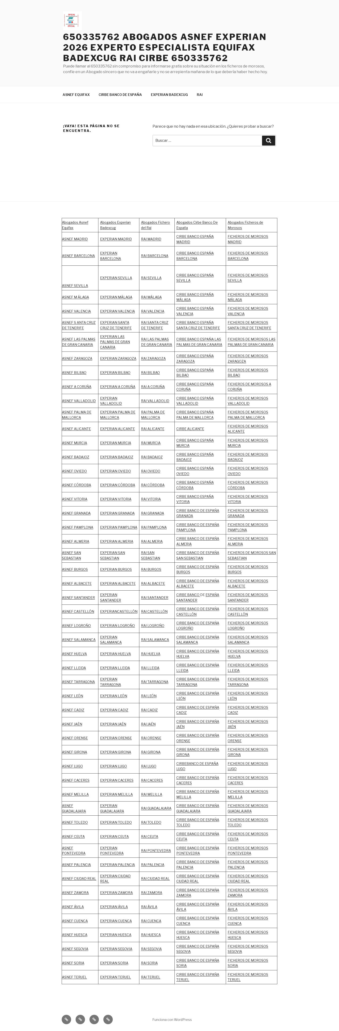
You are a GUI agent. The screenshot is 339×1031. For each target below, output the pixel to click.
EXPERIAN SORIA (114, 963)
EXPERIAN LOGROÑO (117, 626)
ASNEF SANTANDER (78, 598)
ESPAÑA (212, 721)
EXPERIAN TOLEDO (116, 822)
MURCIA (124, 443)
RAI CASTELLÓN (154, 611)
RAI (200, 95)
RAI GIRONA (151, 752)
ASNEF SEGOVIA (75, 949)
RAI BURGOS (151, 569)
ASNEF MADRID (75, 239)
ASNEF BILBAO (74, 373)
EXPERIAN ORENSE (116, 738)
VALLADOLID (111, 403)
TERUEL (182, 980)
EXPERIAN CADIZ (114, 710)
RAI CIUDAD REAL (155, 879)
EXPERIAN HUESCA (115, 935)
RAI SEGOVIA (151, 949)
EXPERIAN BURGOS (116, 569)
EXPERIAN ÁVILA (114, 907)
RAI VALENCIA (152, 311)
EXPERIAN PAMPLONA (118, 527)
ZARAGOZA (156, 358)
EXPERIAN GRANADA (117, 513)
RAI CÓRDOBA (153, 485)
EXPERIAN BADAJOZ (116, 457)
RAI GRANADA (152, 513)
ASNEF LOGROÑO (76, 626)
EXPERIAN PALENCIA (117, 865)
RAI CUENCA (151, 921)
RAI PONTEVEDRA (156, 851)
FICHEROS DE (239, 496)
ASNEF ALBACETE (77, 583)
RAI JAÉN (148, 724)
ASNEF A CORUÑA (76, 387)
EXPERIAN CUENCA (116, 921)
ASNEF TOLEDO (75, 822)
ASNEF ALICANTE (76, 429)
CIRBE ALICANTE (190, 429)
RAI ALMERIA (152, 541)
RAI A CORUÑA (153, 387)
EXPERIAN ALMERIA (116, 541)
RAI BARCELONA (154, 256)
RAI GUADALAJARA (156, 808)
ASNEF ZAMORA (75, 893)
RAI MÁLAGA (151, 297)
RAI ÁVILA (149, 907)
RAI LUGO (148, 766)
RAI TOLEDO (151, 822)
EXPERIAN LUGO (113, 766)
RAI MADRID (151, 239)
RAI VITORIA (151, 499)
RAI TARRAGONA (154, 682)
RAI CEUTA (149, 836)
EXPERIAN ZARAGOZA (118, 358)
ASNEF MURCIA (74, 443)
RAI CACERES (152, 780)
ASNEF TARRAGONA (78, 682)
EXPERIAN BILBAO (115, 373)
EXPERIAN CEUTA (114, 836)
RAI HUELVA (150, 654)
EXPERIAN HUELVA (115, 654)
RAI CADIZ (149, 710)
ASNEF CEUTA (73, 836)
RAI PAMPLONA (154, 527)
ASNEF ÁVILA (73, 907)
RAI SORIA (149, 963)
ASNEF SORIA (73, 963)
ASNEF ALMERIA (75, 541)
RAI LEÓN (149, 696)
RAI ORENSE (151, 738)
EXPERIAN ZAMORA (116, 893)
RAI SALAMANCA (155, 640)
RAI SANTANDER (154, 598)
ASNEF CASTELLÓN (78, 611)
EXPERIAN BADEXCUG (169, 95)
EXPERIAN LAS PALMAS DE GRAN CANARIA (115, 342)
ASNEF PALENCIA (76, 865)
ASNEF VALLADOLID (79, 401)
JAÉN (180, 727)
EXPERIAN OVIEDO (115, 471)
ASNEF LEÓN (72, 696)
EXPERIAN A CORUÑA (117, 387)
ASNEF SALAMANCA (79, 640)
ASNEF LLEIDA (74, 668)
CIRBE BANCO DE (191, 721)
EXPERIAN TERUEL (115, 977)
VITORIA (234, 502)
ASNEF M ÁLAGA (75, 297)
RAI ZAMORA (151, 893)
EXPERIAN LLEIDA (115, 668)
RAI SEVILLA (151, 278)
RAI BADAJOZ (152, 457)
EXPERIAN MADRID (116, 239)
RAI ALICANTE (152, 429)
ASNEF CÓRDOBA (76, 485)
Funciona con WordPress (172, 1020)
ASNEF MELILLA (75, 794)
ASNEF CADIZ (73, 710)
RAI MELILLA (151, 794)
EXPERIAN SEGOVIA (116, 949)
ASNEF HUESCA (74, 935)
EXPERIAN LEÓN (113, 696)
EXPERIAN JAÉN (113, 724)
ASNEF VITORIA (74, 499)
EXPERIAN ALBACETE (118, 583)
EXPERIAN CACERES (116, 780)
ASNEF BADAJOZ (75, 457)
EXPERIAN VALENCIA (117, 311)
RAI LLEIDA (150, 668)
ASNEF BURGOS (75, 569)
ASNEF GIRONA (74, 752)
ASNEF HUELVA (74, 654)
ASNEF (68, 527)
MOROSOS (259, 496)
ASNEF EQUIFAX (76, 95)
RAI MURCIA (151, 443)
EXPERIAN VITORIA (115, 499)
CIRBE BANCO (188, 595)
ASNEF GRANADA (76, 513)
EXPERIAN (108, 398)
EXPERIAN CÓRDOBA (117, 485)
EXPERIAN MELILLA (116, 794)
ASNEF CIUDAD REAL (79, 879)
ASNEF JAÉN (72, 724)
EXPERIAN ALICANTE (117, 429)
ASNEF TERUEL (74, 977)
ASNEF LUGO (72, 766)
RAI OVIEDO (150, 471)
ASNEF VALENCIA (76, 311)
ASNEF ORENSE (75, 738)
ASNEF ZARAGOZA (77, 358)
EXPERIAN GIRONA (115, 752)
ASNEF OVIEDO (74, 471)
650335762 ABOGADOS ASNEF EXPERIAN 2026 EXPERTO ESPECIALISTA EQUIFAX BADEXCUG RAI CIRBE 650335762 (165, 47)
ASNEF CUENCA (75, 921)
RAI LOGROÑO (152, 626)
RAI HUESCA (151, 935)
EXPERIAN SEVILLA (116, 278)
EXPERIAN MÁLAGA (116, 297)
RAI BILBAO (150, 373)
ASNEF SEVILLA (75, 286)
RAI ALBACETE (153, 583)
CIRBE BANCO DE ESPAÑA (120, 95)
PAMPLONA (83, 527)
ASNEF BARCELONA (78, 256)
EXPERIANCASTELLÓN (118, 611)
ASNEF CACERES (75, 780)
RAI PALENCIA (152, 865)
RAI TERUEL (150, 977)
